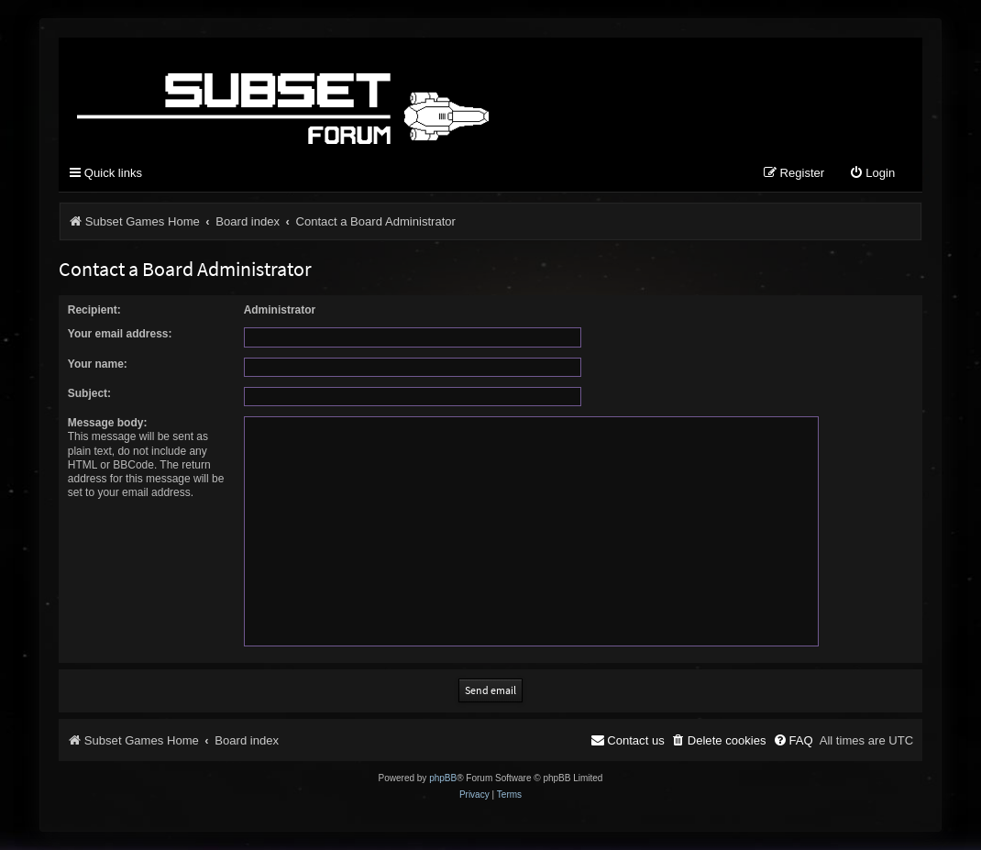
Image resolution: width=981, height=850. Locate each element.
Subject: (89, 393)
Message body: (108, 422)
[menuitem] (872, 173)
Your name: (97, 364)
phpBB (443, 778)
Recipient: (94, 310)
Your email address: (120, 333)
